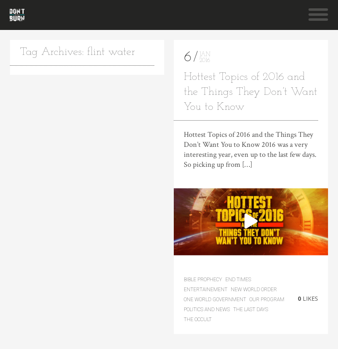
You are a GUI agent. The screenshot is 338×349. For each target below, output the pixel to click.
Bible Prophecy (203, 279)
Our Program (266, 299)
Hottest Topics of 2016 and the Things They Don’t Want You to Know (250, 92)
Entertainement (205, 289)
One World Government (215, 299)
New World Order (254, 289)
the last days (250, 309)
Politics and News (207, 309)
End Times (238, 279)
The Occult (198, 319)
